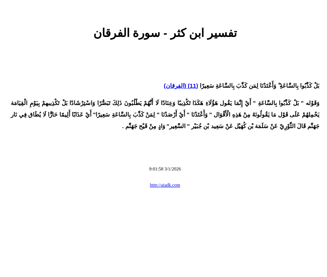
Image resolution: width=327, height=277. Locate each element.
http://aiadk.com (165, 185)
